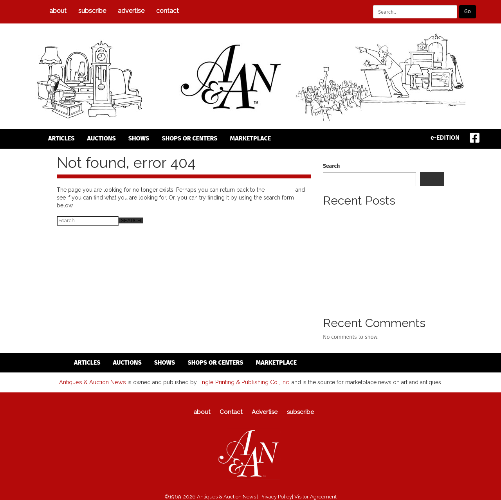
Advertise (131, 10)
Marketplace (250, 138)
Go (467, 11)
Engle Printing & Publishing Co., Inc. (242, 382)
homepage (280, 190)
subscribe (92, 10)
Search (331, 166)
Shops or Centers (189, 138)
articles (61, 138)
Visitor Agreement (315, 496)
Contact (167, 10)
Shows (139, 138)
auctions (101, 138)
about (58, 10)
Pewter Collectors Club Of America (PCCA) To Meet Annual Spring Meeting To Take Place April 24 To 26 (383, 222)
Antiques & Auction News (93, 382)
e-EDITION (445, 137)
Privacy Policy (276, 496)
